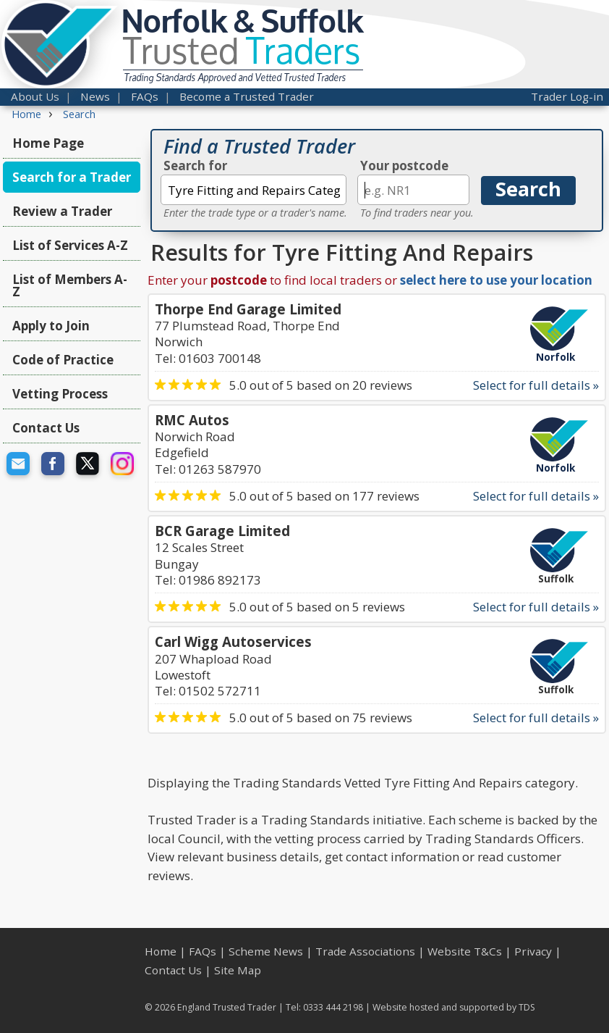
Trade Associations (365, 951)
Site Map (237, 970)
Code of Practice (63, 359)
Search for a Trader (71, 177)
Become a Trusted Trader (246, 96)
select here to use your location (496, 280)
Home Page (48, 143)
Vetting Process (60, 393)
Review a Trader (62, 211)
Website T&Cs (464, 951)
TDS (527, 1007)
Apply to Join (51, 325)
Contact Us (46, 427)
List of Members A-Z (69, 285)
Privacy (533, 951)
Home (160, 951)
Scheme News (266, 951)
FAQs (144, 96)
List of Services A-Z (70, 245)
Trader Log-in (567, 96)
